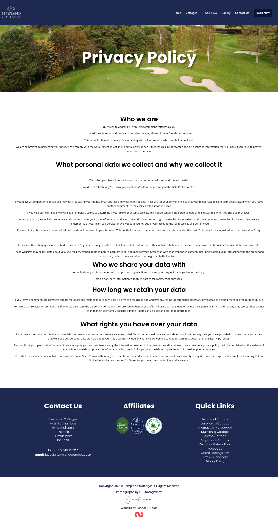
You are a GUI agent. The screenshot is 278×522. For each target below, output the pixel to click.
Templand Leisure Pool (214, 444)
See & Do (211, 13)
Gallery (225, 13)
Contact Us (242, 13)
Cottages (191, 13)
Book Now (263, 13)
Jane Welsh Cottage (215, 423)
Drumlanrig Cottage (215, 432)
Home (177, 13)
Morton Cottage (215, 436)
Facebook (215, 449)
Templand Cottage (215, 419)
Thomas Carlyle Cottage (215, 428)
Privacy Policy (215, 461)
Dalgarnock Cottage (215, 440)
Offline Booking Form (215, 453)
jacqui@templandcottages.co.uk (68, 455)
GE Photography (150, 492)
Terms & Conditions (214, 457)
